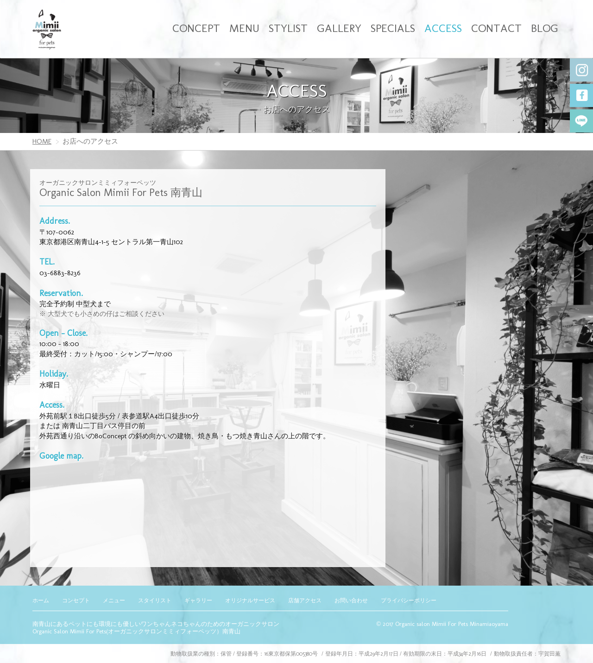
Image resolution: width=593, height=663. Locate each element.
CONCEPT (196, 28)
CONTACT (496, 28)
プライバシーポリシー (408, 600)
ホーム (40, 600)
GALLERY (339, 28)
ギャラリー (198, 600)
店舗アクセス (305, 600)
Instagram (581, 70)
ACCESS (443, 28)
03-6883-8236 (60, 273)
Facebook (581, 95)
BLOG (544, 28)
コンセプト (76, 600)
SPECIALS (393, 28)
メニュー (114, 600)
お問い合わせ (351, 600)
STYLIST (288, 28)
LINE (581, 121)
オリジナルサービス (250, 600)
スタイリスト (154, 600)
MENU (244, 28)
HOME (41, 141)
